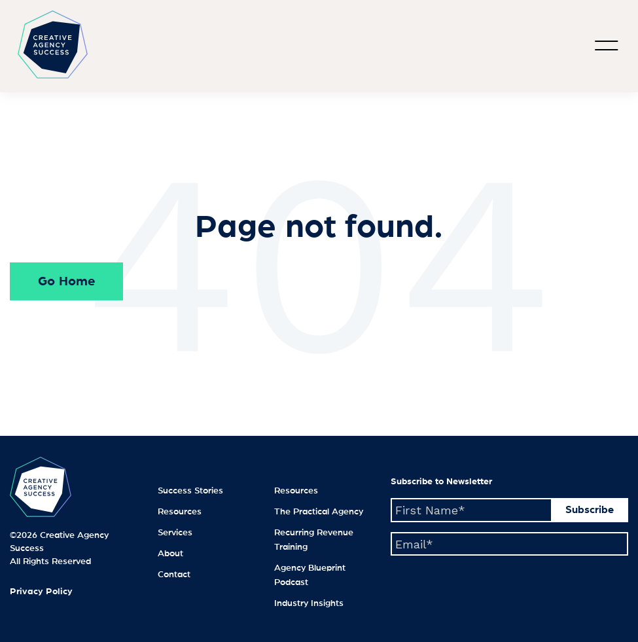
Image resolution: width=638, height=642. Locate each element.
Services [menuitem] (175, 532)
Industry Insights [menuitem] (309, 603)
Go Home (66, 281)
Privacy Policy (41, 591)
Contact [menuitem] (174, 574)
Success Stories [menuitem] (190, 490)
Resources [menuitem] (180, 511)
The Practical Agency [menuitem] (318, 511)
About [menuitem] (170, 553)
